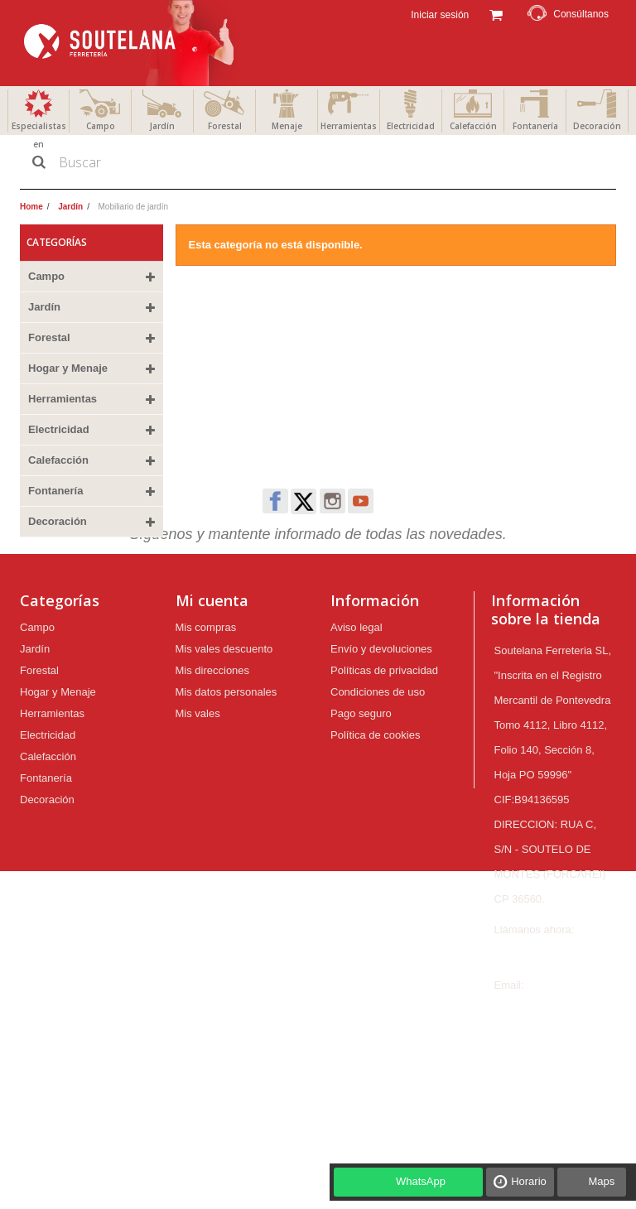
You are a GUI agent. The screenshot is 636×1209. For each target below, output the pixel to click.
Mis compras (206, 717)
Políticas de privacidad (384, 760)
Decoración (597, 126)
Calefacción (473, 126)
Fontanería (535, 126)
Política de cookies (375, 825)
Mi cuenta (212, 691)
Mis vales (198, 803)
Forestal (225, 126)
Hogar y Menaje (68, 368)
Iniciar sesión (438, 15)
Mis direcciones (213, 760)
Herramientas (348, 126)
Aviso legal (356, 717)
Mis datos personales (226, 782)
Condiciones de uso (377, 782)
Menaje (287, 126)
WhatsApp (421, 1181)
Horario (529, 1181)
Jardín (162, 126)
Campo (100, 126)
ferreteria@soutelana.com (556, 1100)
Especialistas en (39, 135)
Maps (601, 1181)
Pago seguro (361, 803)
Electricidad (411, 126)
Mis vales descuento (224, 739)
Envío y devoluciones (381, 739)
